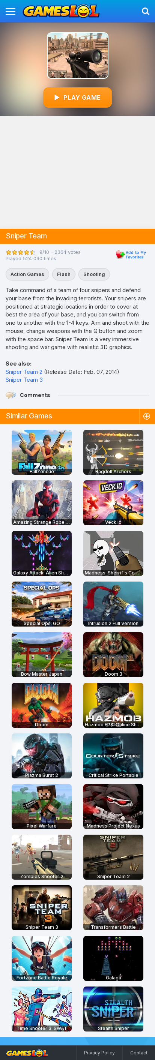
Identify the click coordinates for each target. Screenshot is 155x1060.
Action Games (27, 274)
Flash (64, 274)
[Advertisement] (77, 172)
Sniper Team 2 (24, 372)
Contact (138, 1053)
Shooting (94, 274)
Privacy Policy (99, 1053)
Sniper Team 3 (24, 379)
